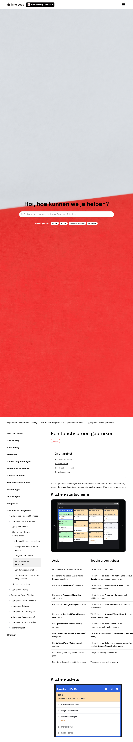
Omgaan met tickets (24, 556)
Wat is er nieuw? (15, 434)
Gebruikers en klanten (18, 483)
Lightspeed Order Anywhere (22, 601)
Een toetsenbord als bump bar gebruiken (27, 577)
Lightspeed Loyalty (18, 590)
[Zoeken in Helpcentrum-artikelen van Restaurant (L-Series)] (66, 214)
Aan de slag (13, 441)
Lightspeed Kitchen (74, 423)
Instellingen (13, 497)
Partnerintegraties (18, 628)
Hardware (12, 455)
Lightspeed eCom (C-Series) (22, 622)
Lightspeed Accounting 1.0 (22, 617)
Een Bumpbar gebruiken (26, 570)
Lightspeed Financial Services (23, 516)
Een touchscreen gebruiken (22, 562)
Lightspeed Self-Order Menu (23, 521)
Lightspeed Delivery (19, 606)
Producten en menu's (18, 469)
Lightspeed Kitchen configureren (20, 534)
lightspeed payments (77, 223)
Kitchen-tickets (61, 464)
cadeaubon (92, 223)
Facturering (13, 448)
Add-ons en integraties (51, 423)
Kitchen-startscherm (64, 459)
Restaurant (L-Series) (40, 4)
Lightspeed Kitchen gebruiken (100, 423)
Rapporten (12, 504)
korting (63, 223)
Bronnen (11, 635)
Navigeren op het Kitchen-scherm (26, 548)
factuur (54, 223)
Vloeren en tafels (16, 476)
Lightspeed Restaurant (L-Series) (22, 423)
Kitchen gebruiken (21, 584)
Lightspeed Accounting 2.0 (22, 611)
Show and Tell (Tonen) (64, 468)
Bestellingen (13, 490)
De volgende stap (62, 472)
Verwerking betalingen (19, 462)
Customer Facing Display (21, 595)
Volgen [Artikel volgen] (55, 441)
